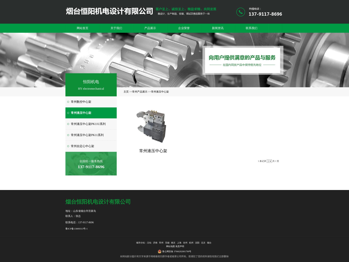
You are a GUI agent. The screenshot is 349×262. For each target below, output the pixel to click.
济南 (155, 242)
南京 (173, 242)
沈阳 (197, 242)
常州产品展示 (139, 91)
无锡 (167, 242)
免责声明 (179, 246)
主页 (126, 91)
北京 (203, 242)
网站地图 (170, 246)
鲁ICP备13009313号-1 (76, 228)
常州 (161, 242)
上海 (179, 242)
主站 (149, 242)
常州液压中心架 (160, 91)
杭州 (191, 242)
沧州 (185, 242)
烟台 (209, 242)
